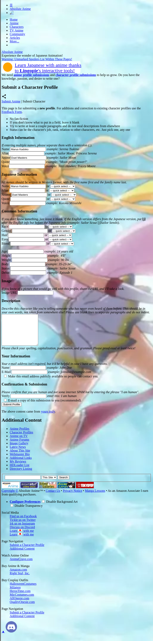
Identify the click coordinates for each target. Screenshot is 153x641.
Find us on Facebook (23, 522)
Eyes (5, 239)
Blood (5, 243)
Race (5, 226)
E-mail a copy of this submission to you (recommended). (43, 406)
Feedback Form (12, 112)
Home (14, 19)
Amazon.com (18, 575)
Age (4, 251)
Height (6, 255)
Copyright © (10, 496)
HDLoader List (19, 471)
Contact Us (53, 496)
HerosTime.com (20, 597)
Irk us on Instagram (22, 529)
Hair (4, 235)
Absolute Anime (20, 9)
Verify (6, 402)
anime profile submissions (31, 75)
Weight (6, 260)
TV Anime (16, 30)
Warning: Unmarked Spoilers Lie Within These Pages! (37, 59)
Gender (6, 230)
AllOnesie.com (19, 604)
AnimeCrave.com (21, 565)
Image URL (9, 292)
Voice (5, 166)
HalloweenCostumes (23, 589)
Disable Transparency (27, 511)
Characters (16, 27)
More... (14, 41)
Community (17, 34)
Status (5, 268)
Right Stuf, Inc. (20, 579)
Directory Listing (21, 474)
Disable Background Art (60, 507)
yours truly (48, 417)
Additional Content (22, 554)
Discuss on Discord (22, 533)
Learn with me (22, 537)
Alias (5, 153)
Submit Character (34, 101)
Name (5, 149)
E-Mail (6, 378)
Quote (5, 162)
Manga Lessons (95, 496)
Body (5, 264)
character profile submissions (76, 75)
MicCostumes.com (22, 600)
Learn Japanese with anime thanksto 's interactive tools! (48, 67)
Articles (15, 37)
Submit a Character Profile (27, 551)
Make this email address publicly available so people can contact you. (51, 382)
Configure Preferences (25, 507)
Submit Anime (11, 101)
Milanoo (15, 593)
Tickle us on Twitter (23, 526)
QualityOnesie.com (22, 608)
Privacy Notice (72, 496)
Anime (14, 23)
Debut (5, 272)
